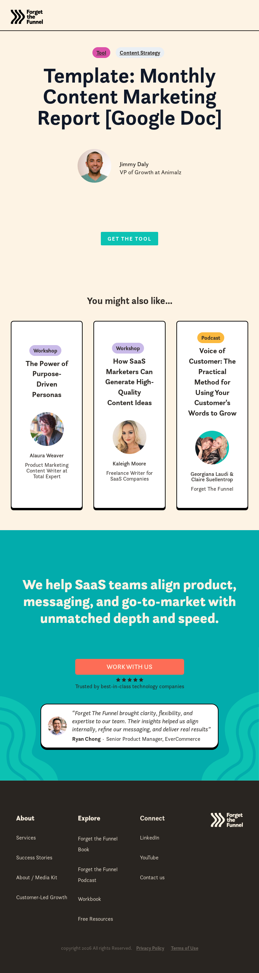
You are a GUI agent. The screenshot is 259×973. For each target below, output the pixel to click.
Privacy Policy (150, 948)
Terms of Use (184, 948)
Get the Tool (129, 238)
